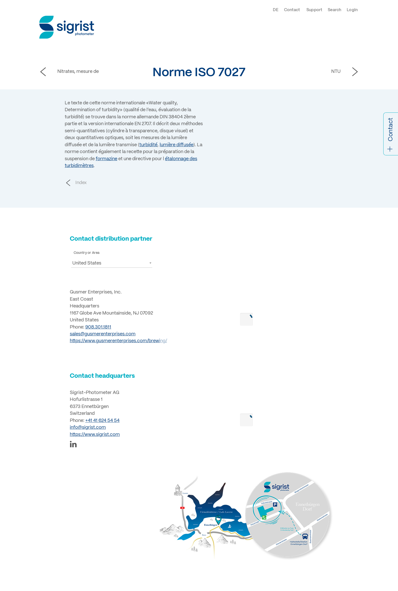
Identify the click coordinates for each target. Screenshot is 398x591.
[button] (111, 263)
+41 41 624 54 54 (102, 420)
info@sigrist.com (88, 427)
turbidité (148, 145)
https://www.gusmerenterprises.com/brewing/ (118, 341)
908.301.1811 (98, 327)
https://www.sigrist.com (95, 434)
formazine (106, 159)
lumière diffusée (176, 145)
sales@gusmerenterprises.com (103, 334)
